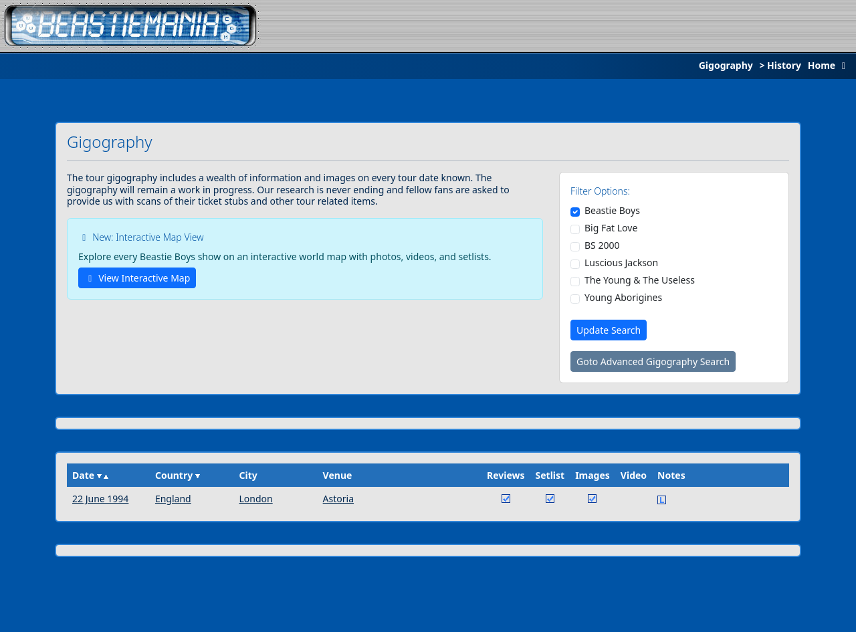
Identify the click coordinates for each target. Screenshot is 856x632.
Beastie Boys (612, 211)
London (255, 498)
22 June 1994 (100, 498)
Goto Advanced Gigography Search (653, 361)
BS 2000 (601, 245)
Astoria (338, 498)
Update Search (608, 330)
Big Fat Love (610, 228)
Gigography (726, 65)
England (173, 498)
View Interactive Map (137, 278)
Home (830, 65)
